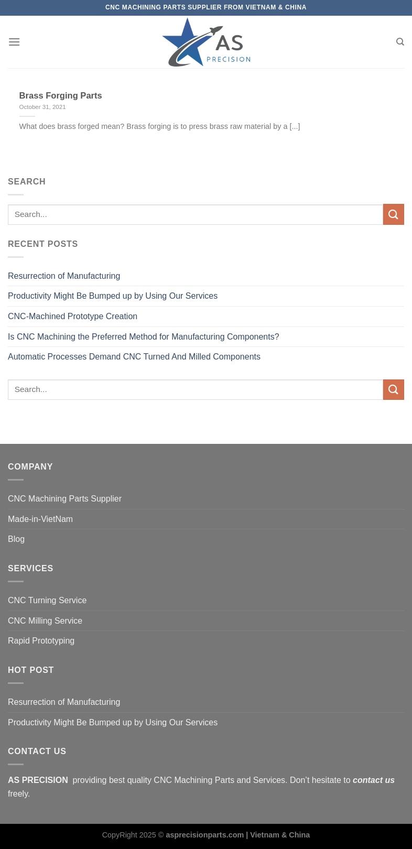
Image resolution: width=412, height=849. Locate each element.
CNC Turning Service (47, 600)
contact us (374, 780)
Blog (16, 539)
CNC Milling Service (45, 620)
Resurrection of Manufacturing (64, 275)
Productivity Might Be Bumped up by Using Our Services (113, 295)
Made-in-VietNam (40, 519)
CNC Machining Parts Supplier (65, 498)
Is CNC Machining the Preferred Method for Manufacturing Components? (143, 336)
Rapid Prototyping (41, 640)
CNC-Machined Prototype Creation (72, 316)
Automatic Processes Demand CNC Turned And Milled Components (134, 356)
